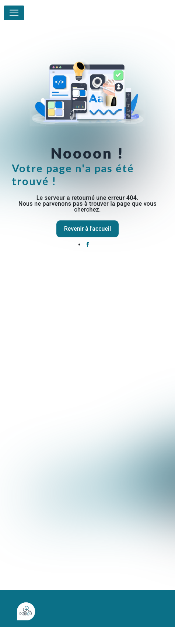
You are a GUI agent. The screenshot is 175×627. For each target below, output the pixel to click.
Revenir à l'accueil (87, 228)
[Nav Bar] (14, 13)
